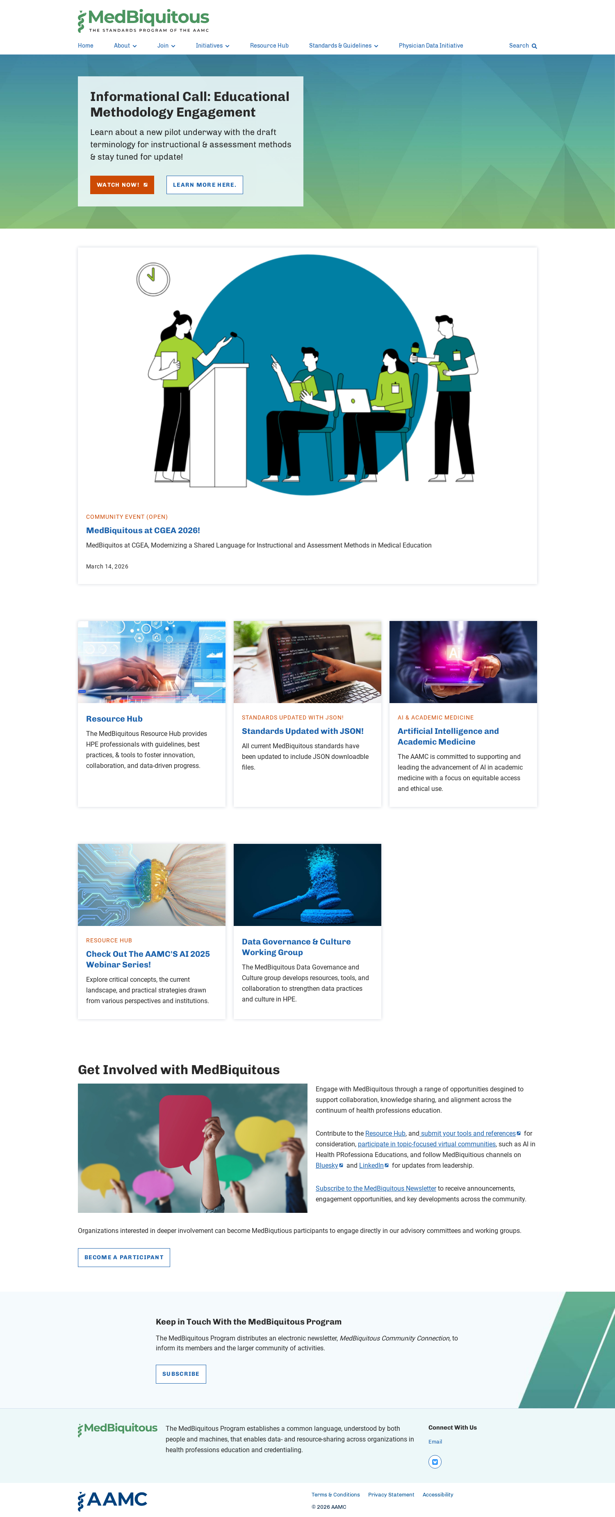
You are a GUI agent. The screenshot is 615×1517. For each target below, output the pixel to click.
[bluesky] (434, 1459)
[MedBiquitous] (143, 21)
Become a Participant (124, 1254)
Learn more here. (205, 184)
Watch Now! (122, 184)
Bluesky (327, 1162)
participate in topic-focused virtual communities (427, 1141)
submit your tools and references (467, 1130)
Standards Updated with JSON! (303, 730)
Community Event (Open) (127, 516)
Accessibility (438, 1491)
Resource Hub (269, 46)
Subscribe (181, 1371)
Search (523, 46)
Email (435, 1440)
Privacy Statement (391, 1491)
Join (166, 46)
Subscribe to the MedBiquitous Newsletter (376, 1185)
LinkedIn (371, 1162)
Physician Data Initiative (431, 46)
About (125, 46)
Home (85, 46)
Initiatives (213, 46)
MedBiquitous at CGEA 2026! (143, 530)
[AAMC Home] (112, 1498)
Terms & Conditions (336, 1491)
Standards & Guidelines (343, 46)
